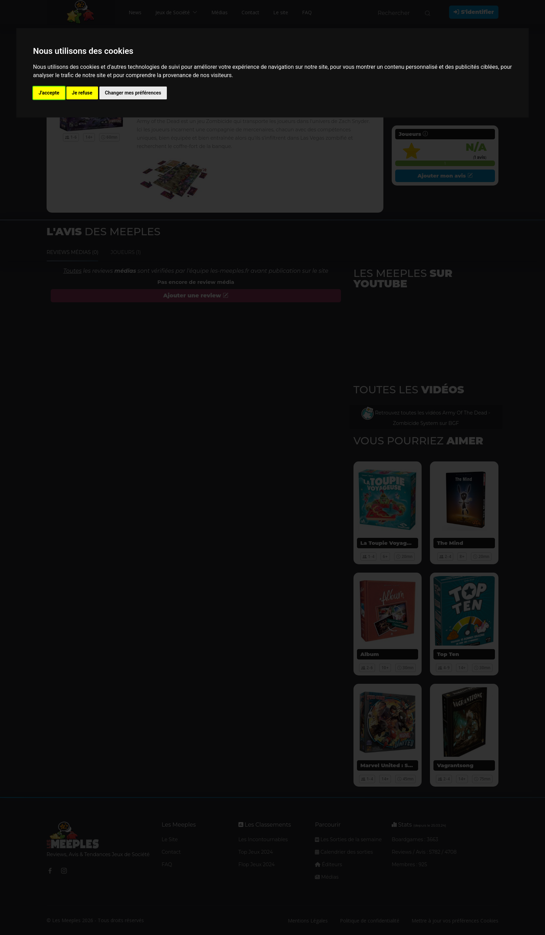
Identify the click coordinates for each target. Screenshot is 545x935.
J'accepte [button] (49, 93)
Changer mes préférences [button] (133, 93)
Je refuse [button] (82, 93)
